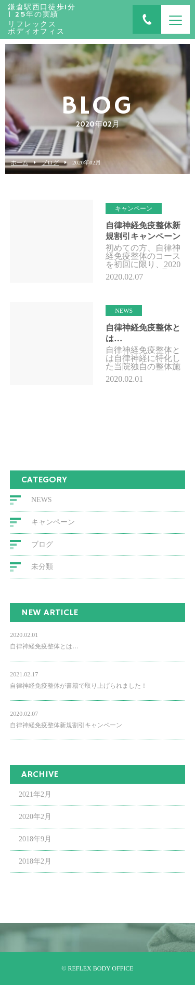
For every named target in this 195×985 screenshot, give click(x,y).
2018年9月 (35, 839)
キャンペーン (53, 522)
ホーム (19, 162)
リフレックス (41, 19)
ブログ (50, 162)
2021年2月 (35, 794)
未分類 (42, 567)
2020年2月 (35, 817)
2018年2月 (35, 861)
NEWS (41, 500)
